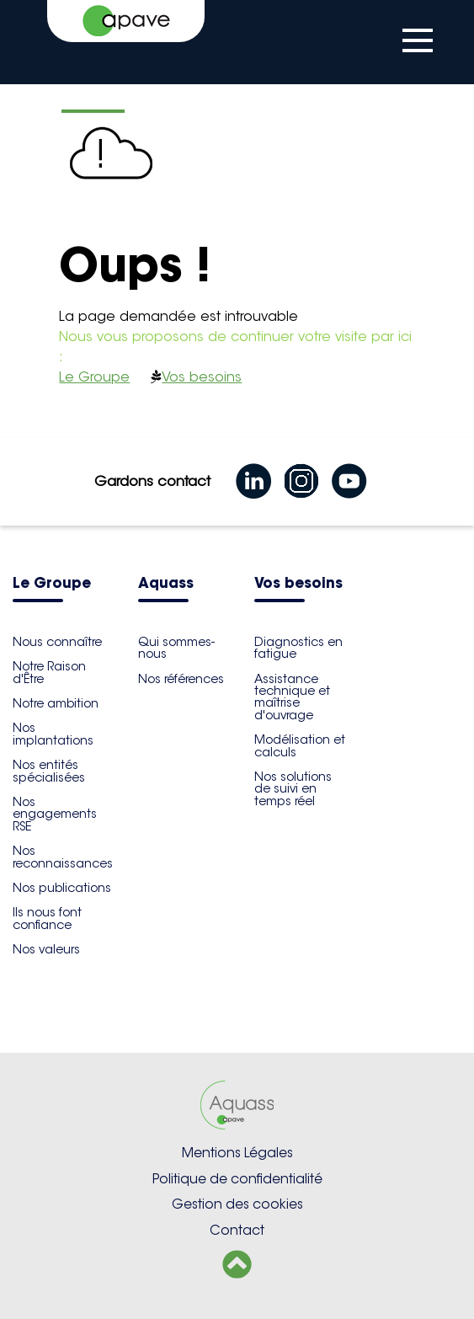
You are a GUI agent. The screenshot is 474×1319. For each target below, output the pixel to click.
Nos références (181, 678)
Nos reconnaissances (63, 856)
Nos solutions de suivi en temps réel (293, 789)
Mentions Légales (237, 1153)
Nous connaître (57, 641)
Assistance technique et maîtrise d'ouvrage (292, 697)
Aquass (166, 584)
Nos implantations (53, 733)
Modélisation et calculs (299, 745)
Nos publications (62, 887)
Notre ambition (56, 703)
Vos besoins (202, 377)
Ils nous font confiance (47, 918)
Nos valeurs (46, 949)
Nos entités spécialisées (49, 770)
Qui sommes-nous (176, 647)
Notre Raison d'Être (49, 672)
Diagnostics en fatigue (298, 647)
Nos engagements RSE (55, 814)
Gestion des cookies (237, 1204)
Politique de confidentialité (237, 1179)
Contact (237, 1230)
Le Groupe (94, 377)
